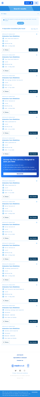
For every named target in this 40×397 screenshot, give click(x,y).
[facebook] (20, 370)
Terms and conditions (22, 373)
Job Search (20, 355)
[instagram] (24, 370)
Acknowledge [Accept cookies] (35, 392)
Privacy (14, 373)
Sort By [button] (33, 29)
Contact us (20, 360)
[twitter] (15, 370)
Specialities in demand (20, 357)
